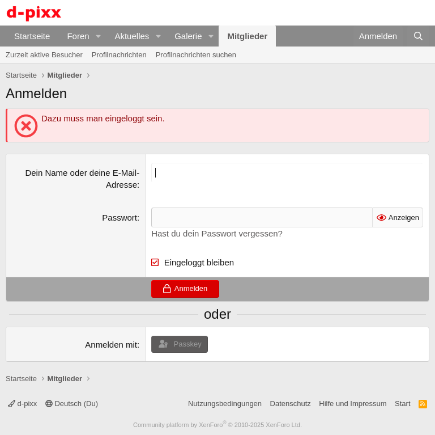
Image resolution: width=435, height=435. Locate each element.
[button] (98, 36)
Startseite (32, 36)
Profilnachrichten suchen (196, 54)
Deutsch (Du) (71, 403)
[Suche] (418, 36)
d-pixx (22, 403)
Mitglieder (247, 36)
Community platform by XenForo (217, 424)
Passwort (119, 217)
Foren (78, 36)
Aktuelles (131, 36)
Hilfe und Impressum (352, 403)
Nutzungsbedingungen (225, 403)
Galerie (188, 36)
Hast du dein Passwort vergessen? (217, 233)
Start (402, 403)
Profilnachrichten (119, 54)
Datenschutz (290, 403)
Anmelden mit (111, 344)
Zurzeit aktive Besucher (44, 54)
